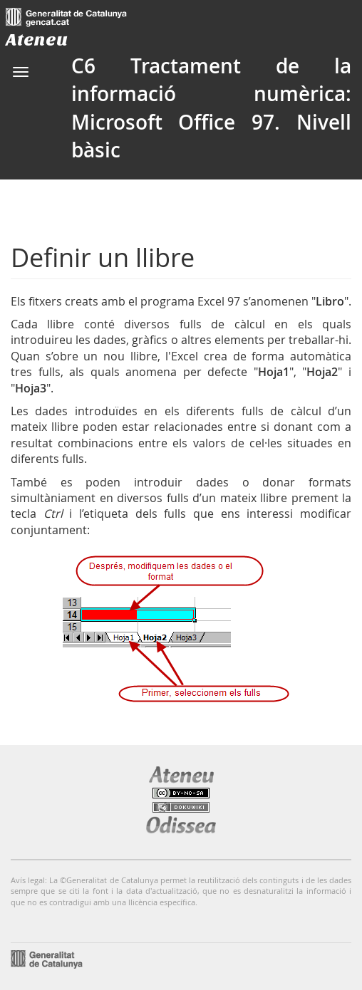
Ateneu (37, 39)
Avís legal (28, 880)
